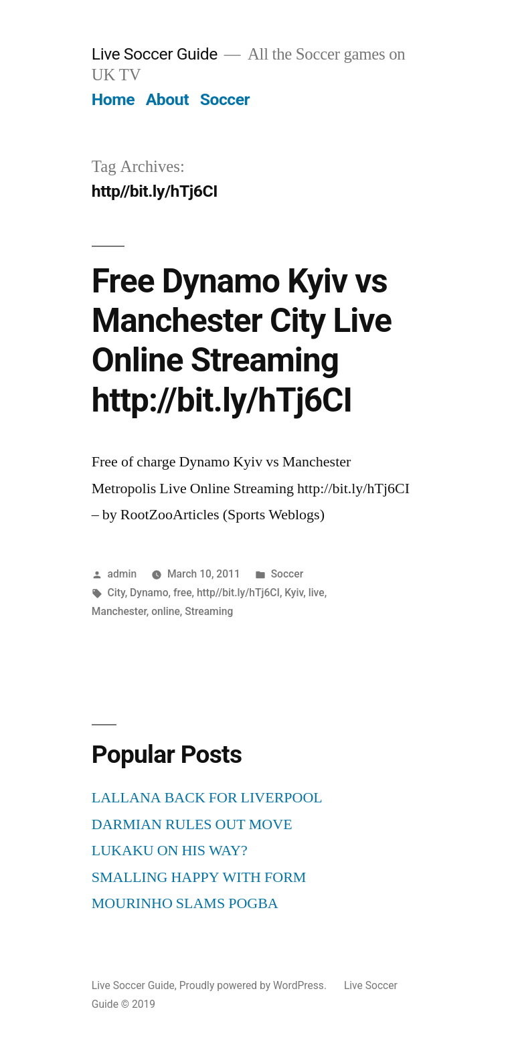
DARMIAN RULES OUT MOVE (192, 824)
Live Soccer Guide (155, 54)
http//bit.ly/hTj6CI (238, 592)
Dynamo (149, 592)
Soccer (225, 99)
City (116, 592)
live (317, 592)
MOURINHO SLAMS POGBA (185, 903)
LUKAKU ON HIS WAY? (170, 850)
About (167, 99)
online (165, 611)
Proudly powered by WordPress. (254, 985)
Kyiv (293, 592)
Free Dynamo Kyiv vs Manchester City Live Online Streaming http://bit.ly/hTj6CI (242, 341)
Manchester (119, 611)
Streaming (209, 611)
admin (122, 573)
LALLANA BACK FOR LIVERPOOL (207, 797)
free (182, 592)
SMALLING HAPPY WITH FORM (199, 877)
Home (113, 99)
